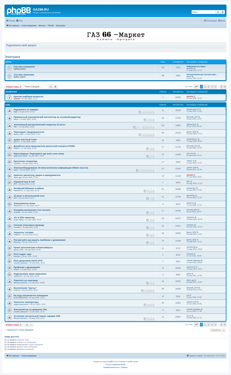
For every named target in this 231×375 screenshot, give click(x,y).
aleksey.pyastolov (20, 283)
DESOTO (190, 203)
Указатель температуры (26, 302)
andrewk (17, 212)
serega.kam (191, 188)
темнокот (190, 217)
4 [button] (212, 86)
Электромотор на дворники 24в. (30, 309)
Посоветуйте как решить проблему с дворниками (40, 240)
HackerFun (18, 190)
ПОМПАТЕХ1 (192, 139)
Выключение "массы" (25, 288)
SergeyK (190, 254)
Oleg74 (16, 148)
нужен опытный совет (25, 139)
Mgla (15, 112)
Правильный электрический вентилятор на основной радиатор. (47, 117)
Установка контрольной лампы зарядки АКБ (37, 316)
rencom (17, 99)
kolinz (16, 170)
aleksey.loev (191, 124)
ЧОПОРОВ (191, 247)
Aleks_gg (17, 177)
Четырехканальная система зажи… (202, 74)
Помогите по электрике (26, 280)
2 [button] (204, 86)
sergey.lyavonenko (21, 304)
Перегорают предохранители (29, 132)
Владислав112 (193, 109)
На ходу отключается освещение (31, 295)
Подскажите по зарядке (26, 109)
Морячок (17, 242)
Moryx (189, 76)
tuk (188, 295)
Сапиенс (17, 163)
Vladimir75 (18, 276)
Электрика (12, 57)
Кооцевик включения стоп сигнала (32, 210)
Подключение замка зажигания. (30, 274)
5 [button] (215, 86)
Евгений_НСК (192, 117)
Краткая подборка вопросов (28, 96)
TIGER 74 (190, 161)
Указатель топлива (24, 232)
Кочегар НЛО (192, 210)
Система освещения (24, 66)
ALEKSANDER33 (20, 298)
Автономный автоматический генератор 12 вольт (39, 124)
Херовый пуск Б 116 (24, 182)
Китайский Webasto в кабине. (29, 188)
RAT (15, 127)
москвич (190, 68)
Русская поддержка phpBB (115, 364)
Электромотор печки (24, 203)
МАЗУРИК (191, 196)
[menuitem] (19, 21)
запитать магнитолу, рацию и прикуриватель (37, 175)
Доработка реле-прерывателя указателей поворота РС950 (44, 146)
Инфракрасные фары (196, 66)
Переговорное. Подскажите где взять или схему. (39, 153)
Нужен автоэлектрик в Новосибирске (33, 247)
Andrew (17, 290)
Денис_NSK (18, 134)
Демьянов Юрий (20, 156)
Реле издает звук (22, 254)
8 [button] (221, 86)
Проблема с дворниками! (27, 267)
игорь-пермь (19, 220)
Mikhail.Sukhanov (20, 318)
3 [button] (208, 86)
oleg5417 (17, 235)
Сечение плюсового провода (29, 225)
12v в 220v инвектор (24, 217)
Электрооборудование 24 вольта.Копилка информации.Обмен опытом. (51, 168)
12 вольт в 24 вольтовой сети (29, 196)
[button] (196, 87)
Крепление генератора (25, 161)
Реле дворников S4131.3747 (28, 260)
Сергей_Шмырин (20, 263)
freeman (17, 256)
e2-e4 (189, 316)
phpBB (110, 361)
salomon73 (191, 267)
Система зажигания (24, 74)
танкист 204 (191, 167)
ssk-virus (190, 153)
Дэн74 (16, 142)
